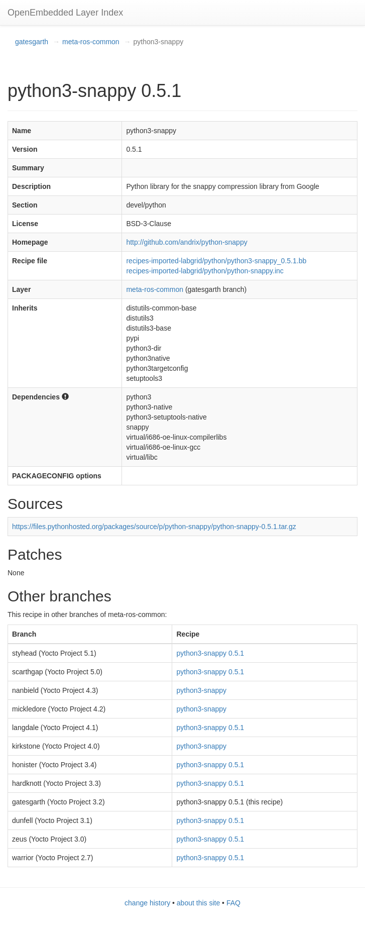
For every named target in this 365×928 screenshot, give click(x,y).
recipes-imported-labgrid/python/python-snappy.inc (204, 271)
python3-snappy (201, 690)
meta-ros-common (90, 42)
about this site (198, 903)
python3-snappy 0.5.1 (210, 653)
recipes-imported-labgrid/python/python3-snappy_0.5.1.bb (216, 261)
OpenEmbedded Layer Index (65, 13)
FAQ (233, 903)
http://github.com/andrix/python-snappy (186, 242)
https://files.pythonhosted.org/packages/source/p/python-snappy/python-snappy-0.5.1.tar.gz (154, 527)
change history (147, 903)
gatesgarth (31, 42)
